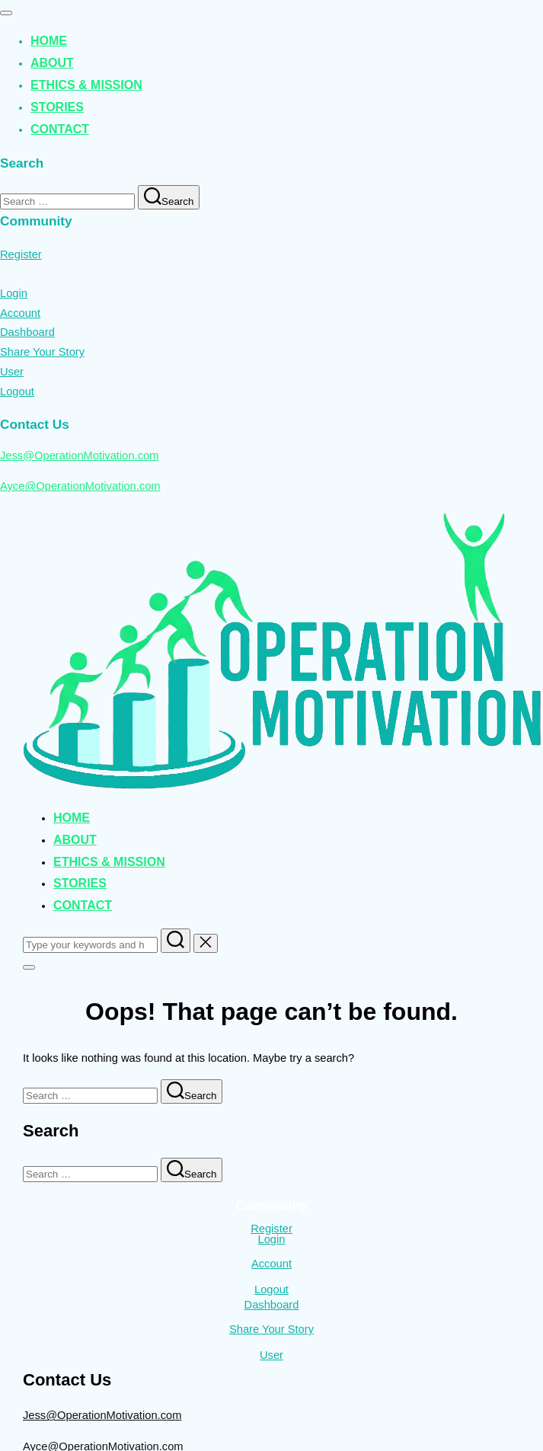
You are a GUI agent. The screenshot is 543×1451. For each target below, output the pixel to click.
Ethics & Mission (86, 84)
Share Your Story (42, 352)
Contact (59, 129)
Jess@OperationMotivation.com (79, 455)
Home (48, 40)
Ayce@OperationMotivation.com (80, 486)
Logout (17, 391)
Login (13, 293)
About (52, 62)
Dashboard (27, 332)
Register (21, 254)
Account (20, 313)
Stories (57, 107)
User (12, 372)
